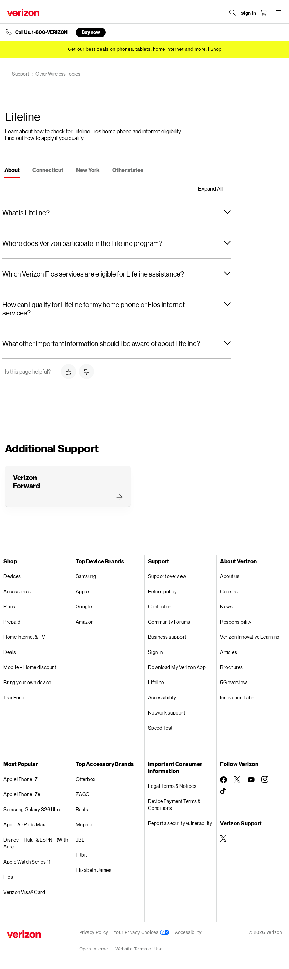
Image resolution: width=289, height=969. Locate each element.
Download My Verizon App (177, 667)
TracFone (13, 697)
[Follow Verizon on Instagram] (264, 779)
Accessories (17, 591)
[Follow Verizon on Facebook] (223, 779)
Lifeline (156, 682)
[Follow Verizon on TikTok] (223, 791)
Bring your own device (27, 682)
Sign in (155, 652)
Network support (166, 713)
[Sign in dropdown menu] (248, 13)
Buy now (91, 32)
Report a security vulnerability (180, 823)
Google (84, 606)
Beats (82, 809)
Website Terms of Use (139, 948)
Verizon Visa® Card (24, 892)
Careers (229, 591)
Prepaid (12, 622)
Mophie (84, 824)
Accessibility (162, 697)
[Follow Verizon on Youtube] (251, 779)
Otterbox (86, 779)
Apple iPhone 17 (20, 779)
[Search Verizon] (232, 12)
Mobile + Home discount (29, 667)
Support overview (167, 576)
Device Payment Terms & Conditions (174, 804)
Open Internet (94, 948)
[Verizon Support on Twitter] (223, 838)
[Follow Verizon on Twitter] (237, 779)
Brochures (231, 667)
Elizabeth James (94, 870)
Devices (12, 576)
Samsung (86, 576)
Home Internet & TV (24, 637)
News (226, 606)
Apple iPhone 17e (21, 794)
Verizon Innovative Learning (250, 637)
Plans (9, 606)
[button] (116, 212)
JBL (80, 840)
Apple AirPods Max (24, 824)
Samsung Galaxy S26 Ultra (32, 809)
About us (229, 576)
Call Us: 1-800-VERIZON (41, 32)
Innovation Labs (237, 697)
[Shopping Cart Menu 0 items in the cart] (263, 12)
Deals (9, 652)
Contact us (160, 606)
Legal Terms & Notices (172, 786)
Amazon (85, 622)
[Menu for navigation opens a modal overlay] (278, 12)
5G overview (233, 682)
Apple (82, 591)
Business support (167, 637)
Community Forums (169, 622)
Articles (228, 652)
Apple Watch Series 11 (27, 862)
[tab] (12, 171)
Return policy (162, 591)
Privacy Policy (93, 932)
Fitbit (81, 855)
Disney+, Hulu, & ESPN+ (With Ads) (35, 843)
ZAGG (83, 794)
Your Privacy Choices (141, 932)
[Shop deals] (215, 49)
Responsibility (235, 622)
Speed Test (160, 728)
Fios (8, 877)
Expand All (210, 189)
